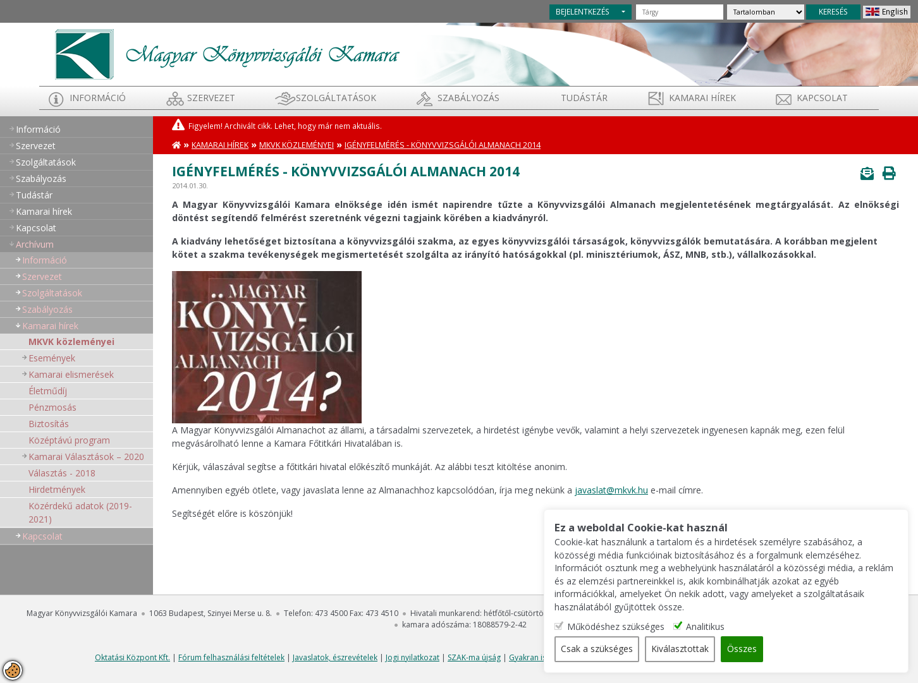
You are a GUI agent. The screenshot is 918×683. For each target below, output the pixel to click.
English (895, 11)
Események (51, 358)
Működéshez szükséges (664, 626)
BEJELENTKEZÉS (582, 11)
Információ (98, 98)
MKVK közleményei (71, 341)
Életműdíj (47, 391)
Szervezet (211, 98)
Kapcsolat (822, 98)
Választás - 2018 (61, 473)
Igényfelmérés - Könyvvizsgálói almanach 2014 (443, 145)
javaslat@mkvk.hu (611, 490)
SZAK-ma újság (474, 657)
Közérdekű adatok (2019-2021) (80, 512)
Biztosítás (48, 424)
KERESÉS (833, 11)
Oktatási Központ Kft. (132, 657)
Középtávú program (69, 440)
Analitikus (754, 626)
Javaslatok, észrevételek (335, 657)
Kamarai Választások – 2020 (86, 456)
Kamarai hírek (702, 98)
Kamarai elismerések (71, 374)
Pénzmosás (52, 407)
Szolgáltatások (336, 98)
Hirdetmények (56, 489)
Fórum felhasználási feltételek (231, 657)
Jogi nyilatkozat (412, 657)
